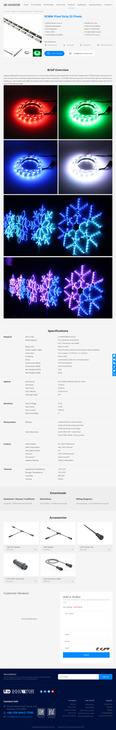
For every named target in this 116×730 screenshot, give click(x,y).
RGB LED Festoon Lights (86, 714)
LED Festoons (89, 708)
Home (8, 11)
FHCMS (81, 727)
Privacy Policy (71, 707)
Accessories (85, 45)
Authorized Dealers (70, 710)
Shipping (109, 710)
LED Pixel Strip (38, 11)
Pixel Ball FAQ (108, 704)
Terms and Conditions (69, 716)
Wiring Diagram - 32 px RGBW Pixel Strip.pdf (92, 503)
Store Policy (72, 713)
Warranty (109, 707)
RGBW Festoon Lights (87, 711)
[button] (39, 31)
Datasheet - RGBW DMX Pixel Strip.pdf (18, 503)
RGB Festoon (90, 705)
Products (13, 11)
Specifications (50, 45)
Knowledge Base (107, 713)
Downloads (68, 45)
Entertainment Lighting (25, 11)
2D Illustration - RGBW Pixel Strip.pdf (53, 503)
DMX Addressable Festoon (86, 717)
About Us (73, 704)
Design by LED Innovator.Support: (68, 727)
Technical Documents (105, 716)
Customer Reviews (104, 45)
